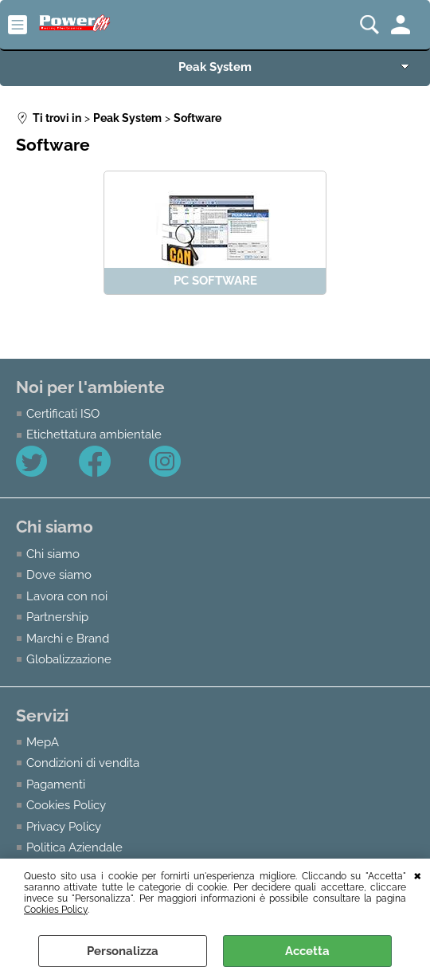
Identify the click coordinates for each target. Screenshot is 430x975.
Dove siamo (59, 574)
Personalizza (122, 951)
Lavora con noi (67, 595)
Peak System (215, 66)
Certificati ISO (63, 413)
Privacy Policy (63, 825)
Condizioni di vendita (82, 762)
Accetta (307, 951)
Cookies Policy (56, 909)
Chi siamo (53, 553)
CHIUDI (417, 875)
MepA (42, 741)
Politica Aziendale (74, 846)
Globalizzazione (68, 658)
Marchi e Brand (67, 637)
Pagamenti (55, 783)
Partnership (57, 616)
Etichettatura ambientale (94, 434)
